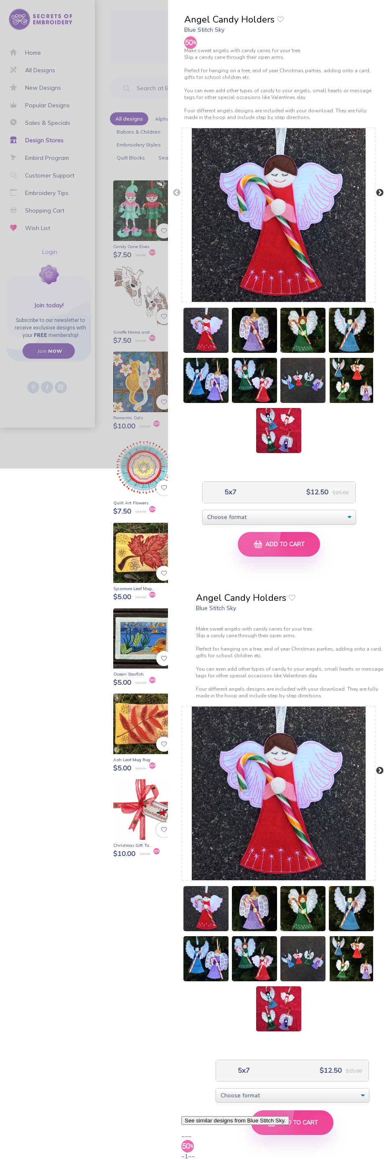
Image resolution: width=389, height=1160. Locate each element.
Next (380, 193)
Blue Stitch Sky (204, 29)
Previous (177, 193)
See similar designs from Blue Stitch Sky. (235, 1120)
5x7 (229, 492)
